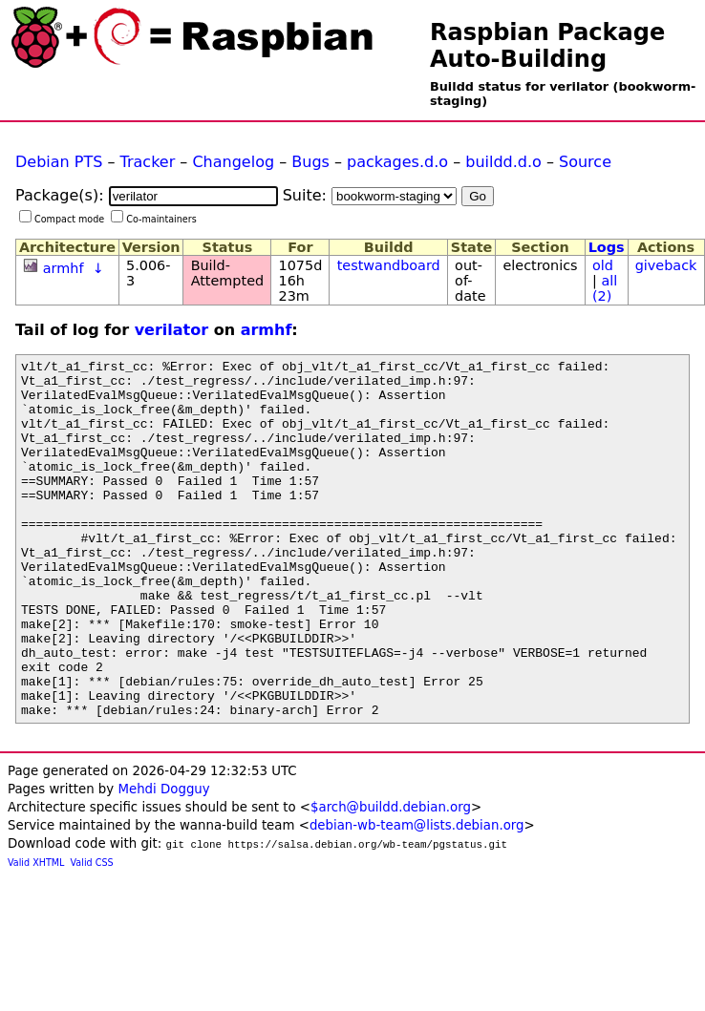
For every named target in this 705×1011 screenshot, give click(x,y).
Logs (606, 247)
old (602, 265)
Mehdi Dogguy (163, 860)
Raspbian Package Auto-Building (547, 46)
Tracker (148, 162)
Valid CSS (92, 934)
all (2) (604, 288)
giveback (666, 265)
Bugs (310, 162)
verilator (171, 330)
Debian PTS (58, 162)
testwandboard (388, 265)
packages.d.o (397, 162)
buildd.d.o (503, 162)
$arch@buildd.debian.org (390, 879)
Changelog (233, 162)
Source (585, 162)
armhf (63, 268)
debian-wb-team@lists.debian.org (417, 897)
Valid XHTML (36, 934)
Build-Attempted (228, 273)
